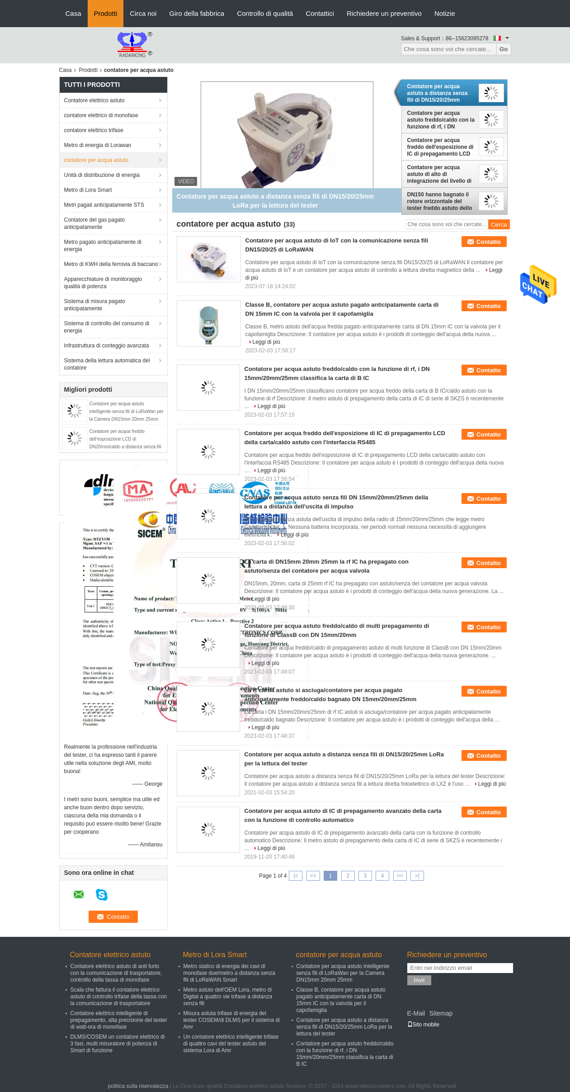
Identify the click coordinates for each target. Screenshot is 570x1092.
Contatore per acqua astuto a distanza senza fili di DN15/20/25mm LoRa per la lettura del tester (437, 93)
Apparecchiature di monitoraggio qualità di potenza (103, 283)
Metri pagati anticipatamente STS (104, 205)
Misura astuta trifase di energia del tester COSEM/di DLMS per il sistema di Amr (232, 1020)
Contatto (488, 241)
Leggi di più (266, 342)
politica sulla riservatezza (138, 1086)
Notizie (444, 13)
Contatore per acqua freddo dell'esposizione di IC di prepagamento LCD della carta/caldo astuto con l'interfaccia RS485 (440, 147)
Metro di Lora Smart (88, 190)
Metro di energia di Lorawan (98, 145)
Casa (73, 13)
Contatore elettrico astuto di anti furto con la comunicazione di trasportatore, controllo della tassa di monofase (116, 973)
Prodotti (106, 13)
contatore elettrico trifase (93, 130)
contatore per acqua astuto (96, 160)
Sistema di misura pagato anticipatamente (94, 305)
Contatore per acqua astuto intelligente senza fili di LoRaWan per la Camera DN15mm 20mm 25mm (127, 411)
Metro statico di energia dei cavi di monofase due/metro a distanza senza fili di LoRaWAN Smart (229, 973)
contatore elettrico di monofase (101, 115)
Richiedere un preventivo (384, 13)
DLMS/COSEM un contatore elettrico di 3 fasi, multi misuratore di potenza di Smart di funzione (118, 1044)
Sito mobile (423, 1024)
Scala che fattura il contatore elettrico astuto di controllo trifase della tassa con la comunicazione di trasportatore (119, 997)
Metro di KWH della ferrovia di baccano (111, 264)
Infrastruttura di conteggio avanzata (106, 345)
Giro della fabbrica (196, 13)
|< (295, 876)
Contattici (320, 13)
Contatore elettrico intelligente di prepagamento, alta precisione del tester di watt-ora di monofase (119, 1020)
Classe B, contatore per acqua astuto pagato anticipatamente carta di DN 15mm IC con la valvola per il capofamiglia (341, 1000)
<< (313, 876)
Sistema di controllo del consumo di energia (107, 327)
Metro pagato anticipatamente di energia (102, 245)
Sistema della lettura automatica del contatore (107, 364)
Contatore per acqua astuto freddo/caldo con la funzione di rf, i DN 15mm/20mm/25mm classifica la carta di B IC (441, 120)
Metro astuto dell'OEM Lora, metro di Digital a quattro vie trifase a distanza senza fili (228, 997)
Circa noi (143, 13)
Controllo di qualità (265, 13)
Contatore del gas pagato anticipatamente (94, 223)
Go (503, 49)
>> (400, 876)
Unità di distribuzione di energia (102, 175)
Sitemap (440, 1013)
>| (417, 876)
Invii (419, 980)
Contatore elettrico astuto (94, 100)
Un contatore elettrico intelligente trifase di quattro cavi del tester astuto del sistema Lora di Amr (231, 1044)
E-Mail (416, 1013)
